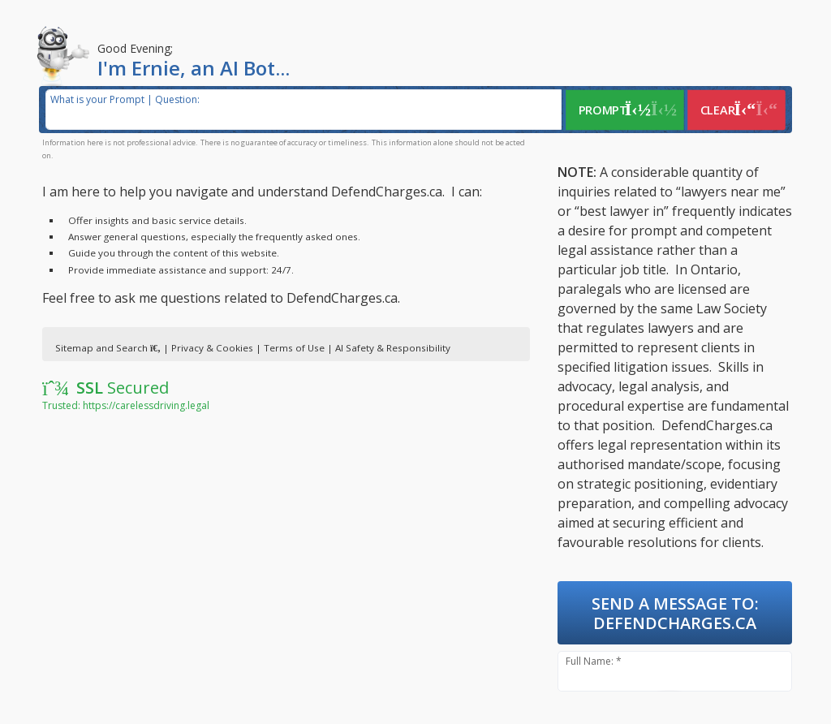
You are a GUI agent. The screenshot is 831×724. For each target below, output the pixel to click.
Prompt (627, 110)
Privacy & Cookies (212, 348)
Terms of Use (294, 348)
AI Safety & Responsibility (392, 348)
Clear (738, 110)
